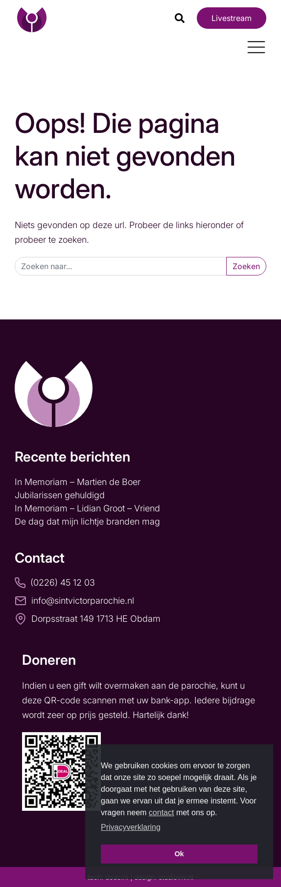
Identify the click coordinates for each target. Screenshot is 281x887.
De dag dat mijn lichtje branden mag (89, 521)
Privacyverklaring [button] (131, 827)
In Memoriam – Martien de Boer (77, 482)
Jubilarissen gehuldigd (60, 495)
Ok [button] (179, 854)
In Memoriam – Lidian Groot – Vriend (87, 508)
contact (161, 812)
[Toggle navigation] (252, 43)
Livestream (231, 18)
